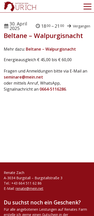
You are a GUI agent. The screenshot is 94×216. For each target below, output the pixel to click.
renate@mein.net (29, 188)
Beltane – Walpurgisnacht (51, 49)
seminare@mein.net (23, 77)
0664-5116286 (53, 89)
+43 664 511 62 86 (26, 183)
